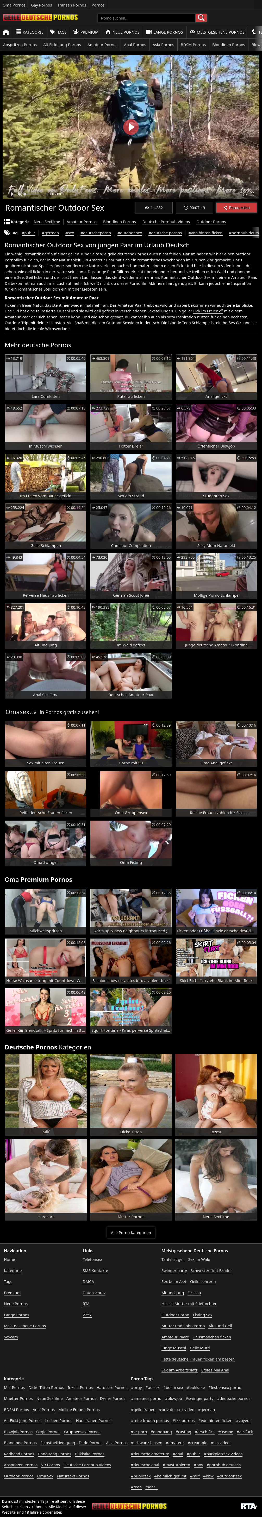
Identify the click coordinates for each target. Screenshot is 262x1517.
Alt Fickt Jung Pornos (62, 44)
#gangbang (161, 1431)
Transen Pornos (72, 5)
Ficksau (194, 1292)
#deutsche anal (145, 1464)
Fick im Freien (205, 310)
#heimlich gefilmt (170, 1475)
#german (50, 232)
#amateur (175, 1442)
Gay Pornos (41, 5)
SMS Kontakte (95, 1270)
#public (28, 232)
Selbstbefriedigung (57, 1442)
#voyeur (243, 1420)
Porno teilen (236, 207)
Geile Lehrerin (203, 1281)
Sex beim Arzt (173, 1281)
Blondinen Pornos (228, 44)
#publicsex (141, 1475)
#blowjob (173, 1398)
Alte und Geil (220, 1325)
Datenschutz (94, 1292)
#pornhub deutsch (224, 1464)
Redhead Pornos (19, 1453)
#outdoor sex (129, 232)
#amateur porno (146, 1398)
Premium (86, 32)
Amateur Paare (175, 1336)
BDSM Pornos (193, 44)
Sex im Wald (199, 1259)
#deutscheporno (95, 232)
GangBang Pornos (54, 1453)
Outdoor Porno (175, 1314)
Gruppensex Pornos (82, 1431)
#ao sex (153, 1387)
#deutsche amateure (150, 1453)
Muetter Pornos (18, 1398)
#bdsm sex (173, 1387)
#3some (225, 1431)
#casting (183, 1431)
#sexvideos (221, 1442)
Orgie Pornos (48, 1431)
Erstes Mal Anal (215, 1370)
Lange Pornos (164, 32)
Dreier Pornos (113, 1398)
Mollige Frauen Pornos (79, 1409)
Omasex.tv (20, 711)
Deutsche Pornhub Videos (166, 221)
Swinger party (174, 1270)
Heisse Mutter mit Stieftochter (189, 1303)
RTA (86, 1303)
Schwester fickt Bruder (211, 1270)
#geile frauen (143, 1409)
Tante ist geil (172, 1259)
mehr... (151, 1486)
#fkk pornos (184, 1420)
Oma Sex (45, 1475)
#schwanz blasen (146, 1442)
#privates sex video (176, 1409)
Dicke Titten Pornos (46, 1387)
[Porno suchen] (147, 18)
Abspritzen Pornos (20, 44)
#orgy (136, 1387)
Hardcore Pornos (111, 1387)
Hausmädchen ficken (212, 1336)
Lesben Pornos (58, 1420)
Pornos (98, 5)
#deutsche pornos (165, 232)
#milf (195, 1475)
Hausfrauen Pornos (93, 1420)
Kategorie (29, 32)
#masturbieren (176, 1464)
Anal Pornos (135, 44)
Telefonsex (92, 1259)
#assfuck (245, 1431)
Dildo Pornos (91, 1442)
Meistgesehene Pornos (217, 32)
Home (9, 1259)
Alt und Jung (172, 1292)
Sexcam (11, 1336)
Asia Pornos (163, 44)
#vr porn (139, 1431)
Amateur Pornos (102, 44)
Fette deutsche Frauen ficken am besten (198, 1359)
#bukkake (196, 1387)
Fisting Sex (203, 1314)
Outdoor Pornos (211, 221)
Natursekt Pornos (73, 1475)
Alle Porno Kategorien (131, 1232)
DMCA (88, 1281)
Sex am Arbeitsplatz (179, 1370)
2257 (87, 1314)
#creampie (197, 1442)
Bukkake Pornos (89, 1453)
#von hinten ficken (206, 232)
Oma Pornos (14, 5)
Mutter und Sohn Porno (183, 1325)
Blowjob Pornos (18, 1431)
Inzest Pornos (80, 1387)
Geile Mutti (200, 1347)
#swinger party (200, 1398)
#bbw (208, 1475)
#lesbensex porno (224, 1387)
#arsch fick (205, 1431)
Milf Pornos (14, 1387)
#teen (136, 1486)
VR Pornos (50, 1464)
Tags (58, 32)
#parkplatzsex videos (223, 1453)
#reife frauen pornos (150, 1420)
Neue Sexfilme (47, 221)
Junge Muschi (173, 1347)
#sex (69, 232)
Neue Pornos (122, 32)
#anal (178, 1453)
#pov (198, 1464)
